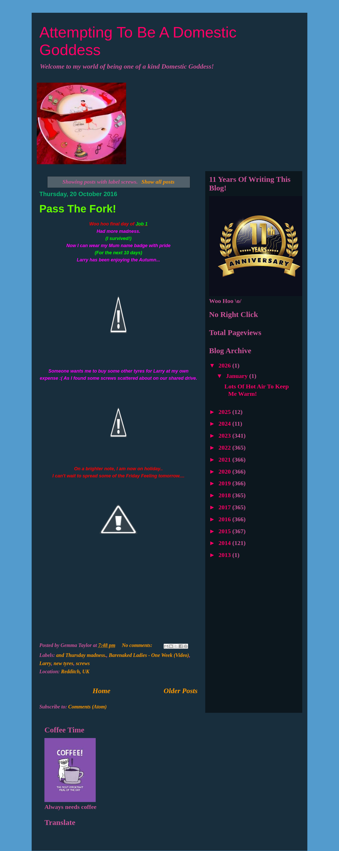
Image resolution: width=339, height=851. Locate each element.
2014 (225, 543)
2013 (225, 555)
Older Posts (181, 691)
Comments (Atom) (87, 706)
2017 (225, 507)
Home (102, 691)
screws (83, 663)
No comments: (137, 645)
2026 (225, 365)
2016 (225, 519)
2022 (225, 447)
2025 (225, 412)
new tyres (63, 663)
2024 (225, 423)
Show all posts (158, 182)
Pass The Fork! (77, 209)
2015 (225, 531)
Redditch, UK (75, 671)
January (237, 376)
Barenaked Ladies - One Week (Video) (149, 655)
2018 (225, 495)
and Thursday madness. (81, 655)
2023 (225, 435)
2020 (225, 471)
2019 (225, 483)
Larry (45, 663)
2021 (225, 459)
